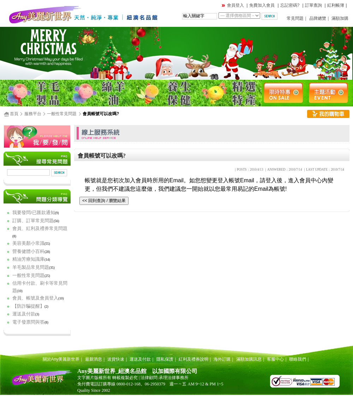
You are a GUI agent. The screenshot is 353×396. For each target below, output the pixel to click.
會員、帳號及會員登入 (35, 298)
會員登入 (235, 5)
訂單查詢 (313, 5)
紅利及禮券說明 (193, 359)
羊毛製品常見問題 (30, 267)
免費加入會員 (262, 5)
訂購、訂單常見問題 (33, 220)
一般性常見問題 (62, 113)
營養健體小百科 (28, 251)
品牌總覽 (317, 18)
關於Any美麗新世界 (61, 359)
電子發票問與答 (28, 322)
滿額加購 (339, 18)
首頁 (14, 113)
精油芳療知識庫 (28, 259)
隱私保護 (164, 359)
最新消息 (93, 359)
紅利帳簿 (335, 5)
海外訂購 (222, 359)
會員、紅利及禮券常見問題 (39, 228)
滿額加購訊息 (249, 359)
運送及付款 (23, 314)
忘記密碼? (290, 5)
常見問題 (295, 18)
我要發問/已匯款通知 (33, 212)
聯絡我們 (297, 359)
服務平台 (32, 113)
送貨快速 (115, 359)
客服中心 (275, 359)
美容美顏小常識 (28, 243)
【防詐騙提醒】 (28, 306)
